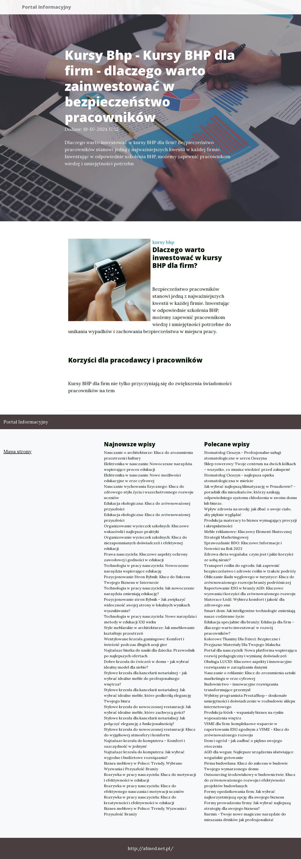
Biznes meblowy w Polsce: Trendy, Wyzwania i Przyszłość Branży (145, 811)
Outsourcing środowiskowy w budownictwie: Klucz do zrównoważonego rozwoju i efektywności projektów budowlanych (249, 780)
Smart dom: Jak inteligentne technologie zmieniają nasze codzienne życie (249, 613)
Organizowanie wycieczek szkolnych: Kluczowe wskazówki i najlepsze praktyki (146, 529)
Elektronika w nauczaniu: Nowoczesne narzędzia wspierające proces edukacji (148, 466)
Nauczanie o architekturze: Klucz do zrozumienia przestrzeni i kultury (148, 455)
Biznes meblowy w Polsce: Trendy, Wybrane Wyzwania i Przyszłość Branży (143, 766)
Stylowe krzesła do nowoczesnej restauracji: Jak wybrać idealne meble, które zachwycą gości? (147, 709)
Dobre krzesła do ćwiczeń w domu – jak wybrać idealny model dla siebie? (146, 664)
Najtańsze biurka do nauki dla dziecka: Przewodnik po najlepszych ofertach (149, 653)
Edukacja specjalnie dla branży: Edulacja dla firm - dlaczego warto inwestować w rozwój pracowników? (249, 628)
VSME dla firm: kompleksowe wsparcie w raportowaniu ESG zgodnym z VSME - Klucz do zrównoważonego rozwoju (246, 729)
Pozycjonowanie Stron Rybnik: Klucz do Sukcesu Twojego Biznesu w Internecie (147, 579)
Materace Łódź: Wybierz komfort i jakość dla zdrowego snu (244, 602)
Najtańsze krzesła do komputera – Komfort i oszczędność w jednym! (144, 743)
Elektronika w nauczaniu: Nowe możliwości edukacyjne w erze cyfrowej (142, 478)
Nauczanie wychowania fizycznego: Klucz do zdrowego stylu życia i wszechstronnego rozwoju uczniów (148, 492)
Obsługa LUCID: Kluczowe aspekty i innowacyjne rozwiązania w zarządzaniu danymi (248, 664)
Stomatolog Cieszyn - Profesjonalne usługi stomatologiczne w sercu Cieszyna (242, 455)
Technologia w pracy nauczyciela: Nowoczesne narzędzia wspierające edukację (146, 568)
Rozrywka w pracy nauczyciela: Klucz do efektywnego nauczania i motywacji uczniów (144, 788)
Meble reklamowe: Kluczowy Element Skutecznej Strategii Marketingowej (248, 534)
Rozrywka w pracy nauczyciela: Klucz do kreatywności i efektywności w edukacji (140, 800)
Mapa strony (18, 451)
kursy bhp (163, 242)
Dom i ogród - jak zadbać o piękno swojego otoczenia (243, 743)
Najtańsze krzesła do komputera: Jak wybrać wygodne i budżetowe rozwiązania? (144, 755)
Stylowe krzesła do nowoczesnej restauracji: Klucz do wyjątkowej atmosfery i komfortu (149, 732)
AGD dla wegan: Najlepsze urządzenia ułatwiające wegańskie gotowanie (248, 755)
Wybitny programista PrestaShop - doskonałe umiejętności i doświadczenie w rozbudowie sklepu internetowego (249, 701)
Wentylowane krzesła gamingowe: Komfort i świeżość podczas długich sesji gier (144, 642)
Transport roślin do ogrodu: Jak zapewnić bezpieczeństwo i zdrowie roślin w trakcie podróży (250, 568)
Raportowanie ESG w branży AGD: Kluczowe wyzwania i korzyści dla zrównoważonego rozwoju (249, 591)
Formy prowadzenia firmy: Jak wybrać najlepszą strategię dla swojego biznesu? (247, 805)
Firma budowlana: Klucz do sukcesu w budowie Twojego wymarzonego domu (246, 766)
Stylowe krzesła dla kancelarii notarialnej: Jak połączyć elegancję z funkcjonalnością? (144, 721)
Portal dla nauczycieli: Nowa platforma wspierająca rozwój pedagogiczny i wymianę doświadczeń (250, 653)
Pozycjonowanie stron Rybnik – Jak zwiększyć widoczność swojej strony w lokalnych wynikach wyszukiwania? (147, 605)
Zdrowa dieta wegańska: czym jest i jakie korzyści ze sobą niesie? (248, 557)
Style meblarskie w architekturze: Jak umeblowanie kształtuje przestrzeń (149, 630)
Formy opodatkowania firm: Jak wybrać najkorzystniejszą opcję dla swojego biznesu (244, 794)
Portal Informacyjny (49, 7)
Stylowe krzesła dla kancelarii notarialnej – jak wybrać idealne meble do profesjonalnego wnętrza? (145, 678)
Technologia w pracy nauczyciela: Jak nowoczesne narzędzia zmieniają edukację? (149, 591)
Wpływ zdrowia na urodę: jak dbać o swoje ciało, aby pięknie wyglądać (247, 512)
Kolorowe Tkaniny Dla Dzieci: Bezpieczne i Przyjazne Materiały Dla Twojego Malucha (242, 642)
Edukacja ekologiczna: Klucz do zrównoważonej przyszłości (147, 506)
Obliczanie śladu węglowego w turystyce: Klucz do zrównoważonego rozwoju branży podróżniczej (249, 579)
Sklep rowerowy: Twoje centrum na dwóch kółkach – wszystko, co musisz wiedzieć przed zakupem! (250, 466)
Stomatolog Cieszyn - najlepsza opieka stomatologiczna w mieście (239, 478)
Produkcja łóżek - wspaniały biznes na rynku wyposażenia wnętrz (243, 715)
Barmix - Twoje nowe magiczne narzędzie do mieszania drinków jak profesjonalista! (245, 817)
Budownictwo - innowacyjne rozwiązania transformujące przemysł (241, 687)
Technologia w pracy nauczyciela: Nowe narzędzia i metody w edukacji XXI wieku (150, 619)
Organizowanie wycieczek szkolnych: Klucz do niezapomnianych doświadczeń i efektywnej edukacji (145, 543)
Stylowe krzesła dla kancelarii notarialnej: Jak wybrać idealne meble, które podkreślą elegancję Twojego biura (147, 695)
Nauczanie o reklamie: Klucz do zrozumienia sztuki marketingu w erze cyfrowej (249, 675)
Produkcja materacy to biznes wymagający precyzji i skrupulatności (250, 523)
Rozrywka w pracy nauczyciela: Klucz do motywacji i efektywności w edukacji (150, 777)
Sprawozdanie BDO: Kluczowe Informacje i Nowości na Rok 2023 (243, 545)
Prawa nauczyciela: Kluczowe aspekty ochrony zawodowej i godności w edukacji (145, 557)
